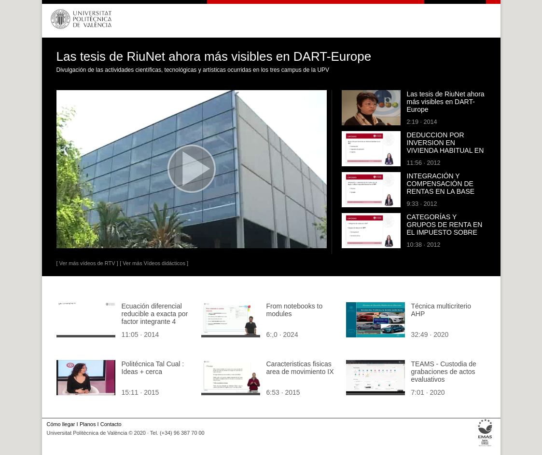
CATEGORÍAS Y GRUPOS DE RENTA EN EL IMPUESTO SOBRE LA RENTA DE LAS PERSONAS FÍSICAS (445, 232)
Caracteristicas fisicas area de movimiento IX (300, 367)
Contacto (111, 424)
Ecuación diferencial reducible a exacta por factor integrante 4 (155, 313)
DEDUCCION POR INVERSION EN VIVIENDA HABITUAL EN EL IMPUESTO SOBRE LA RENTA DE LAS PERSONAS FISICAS (445, 154)
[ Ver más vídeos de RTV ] (87, 263)
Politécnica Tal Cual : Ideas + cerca (153, 367)
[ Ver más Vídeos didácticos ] (154, 263)
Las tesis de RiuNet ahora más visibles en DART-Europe (446, 101)
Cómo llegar (61, 424)
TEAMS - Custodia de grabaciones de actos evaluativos (443, 371)
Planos (88, 424)
